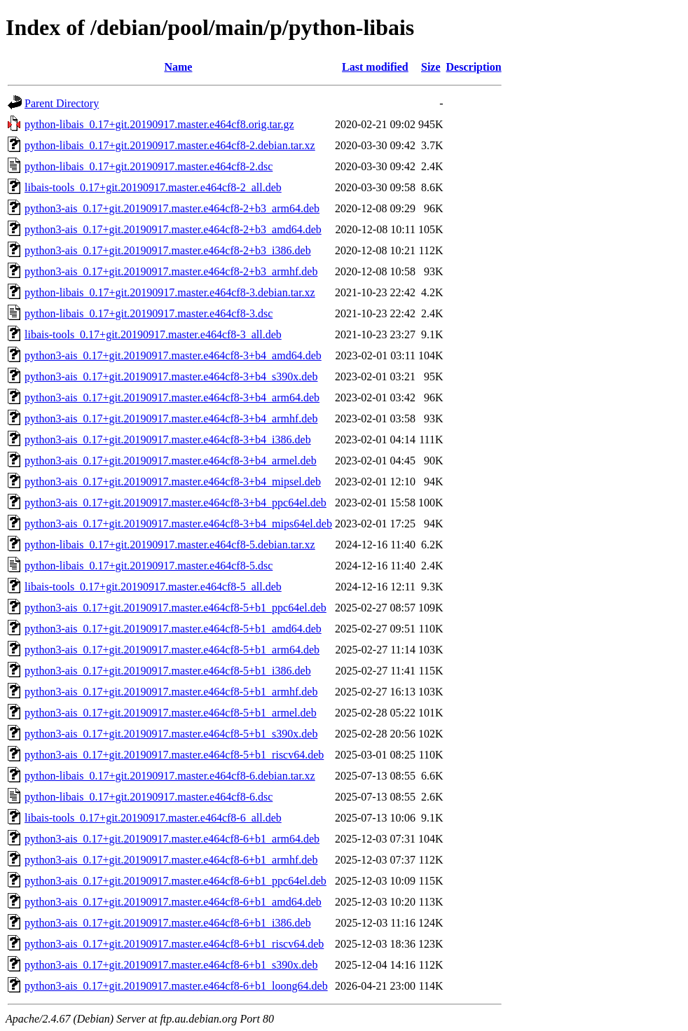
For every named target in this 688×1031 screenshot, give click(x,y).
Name (178, 67)
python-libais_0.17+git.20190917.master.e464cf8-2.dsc (149, 166)
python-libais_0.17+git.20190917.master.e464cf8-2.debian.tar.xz (170, 145)
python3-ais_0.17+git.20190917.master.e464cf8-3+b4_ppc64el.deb (175, 502)
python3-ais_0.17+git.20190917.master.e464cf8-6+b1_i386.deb (168, 923)
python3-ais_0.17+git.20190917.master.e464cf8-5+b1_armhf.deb (171, 692)
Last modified (375, 67)
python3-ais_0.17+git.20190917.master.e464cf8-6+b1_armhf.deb (171, 860)
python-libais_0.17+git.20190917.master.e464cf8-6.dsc (149, 797)
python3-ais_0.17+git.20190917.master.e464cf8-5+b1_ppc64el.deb (175, 608)
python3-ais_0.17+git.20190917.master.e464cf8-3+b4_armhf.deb (171, 418)
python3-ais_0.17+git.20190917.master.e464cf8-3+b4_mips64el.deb (178, 524)
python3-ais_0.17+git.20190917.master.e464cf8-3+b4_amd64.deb (173, 355)
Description (474, 67)
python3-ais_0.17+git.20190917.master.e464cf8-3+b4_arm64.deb (172, 397)
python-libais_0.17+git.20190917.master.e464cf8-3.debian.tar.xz (170, 292)
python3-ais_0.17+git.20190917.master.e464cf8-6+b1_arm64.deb (172, 839)
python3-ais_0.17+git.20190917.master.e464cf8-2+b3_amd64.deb (173, 229)
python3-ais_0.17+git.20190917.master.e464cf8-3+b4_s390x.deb (171, 376)
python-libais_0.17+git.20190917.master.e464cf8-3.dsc (149, 313)
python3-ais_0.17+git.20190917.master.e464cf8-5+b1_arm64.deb (172, 650)
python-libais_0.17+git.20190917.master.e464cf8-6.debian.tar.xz (170, 776)
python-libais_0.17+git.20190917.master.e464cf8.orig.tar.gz (159, 124)
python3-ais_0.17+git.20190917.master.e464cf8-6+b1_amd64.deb (173, 902)
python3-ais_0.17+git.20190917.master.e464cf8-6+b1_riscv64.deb (174, 944)
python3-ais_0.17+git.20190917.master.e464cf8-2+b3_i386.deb (168, 250)
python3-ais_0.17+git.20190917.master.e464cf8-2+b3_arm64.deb (172, 208)
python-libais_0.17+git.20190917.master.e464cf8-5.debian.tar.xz (170, 545)
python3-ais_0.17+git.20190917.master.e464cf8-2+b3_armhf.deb (171, 271)
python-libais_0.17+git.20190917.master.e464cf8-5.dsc (149, 566)
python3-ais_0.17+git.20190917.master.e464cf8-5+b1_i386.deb (168, 671)
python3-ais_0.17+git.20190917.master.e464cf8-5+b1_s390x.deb (171, 734)
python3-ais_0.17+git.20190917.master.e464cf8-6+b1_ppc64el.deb (175, 881)
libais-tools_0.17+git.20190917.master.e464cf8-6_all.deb (153, 818)
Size (431, 67)
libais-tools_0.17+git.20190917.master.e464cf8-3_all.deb (153, 334)
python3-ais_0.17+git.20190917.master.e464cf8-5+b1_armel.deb (171, 713)
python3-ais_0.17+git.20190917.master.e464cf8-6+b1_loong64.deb (176, 986)
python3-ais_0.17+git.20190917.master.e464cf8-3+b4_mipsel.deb (173, 481)
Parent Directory (62, 103)
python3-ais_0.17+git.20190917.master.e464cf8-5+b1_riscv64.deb (174, 755)
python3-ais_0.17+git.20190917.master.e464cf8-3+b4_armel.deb (171, 460)
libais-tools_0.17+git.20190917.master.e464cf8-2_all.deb (153, 187)
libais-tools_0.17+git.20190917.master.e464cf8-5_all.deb (153, 587)
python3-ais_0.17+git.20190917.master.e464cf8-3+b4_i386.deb (168, 439)
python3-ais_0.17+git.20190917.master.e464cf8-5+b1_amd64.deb (173, 629)
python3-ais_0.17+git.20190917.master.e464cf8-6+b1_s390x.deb (171, 965)
